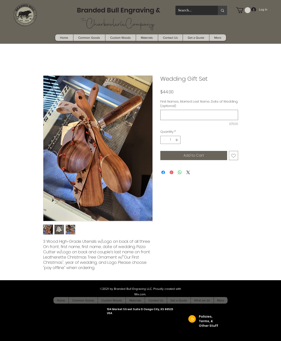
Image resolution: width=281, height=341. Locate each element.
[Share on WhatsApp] (179, 172)
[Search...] (193, 10)
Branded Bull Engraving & (118, 10)
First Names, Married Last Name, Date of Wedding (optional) (199, 104)
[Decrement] (163, 140)
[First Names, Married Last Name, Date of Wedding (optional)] (199, 115)
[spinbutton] (170, 140)
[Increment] (177, 140)
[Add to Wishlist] (233, 155)
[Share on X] (188, 172)
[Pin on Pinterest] (171, 172)
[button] (243, 10)
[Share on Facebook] (163, 172)
